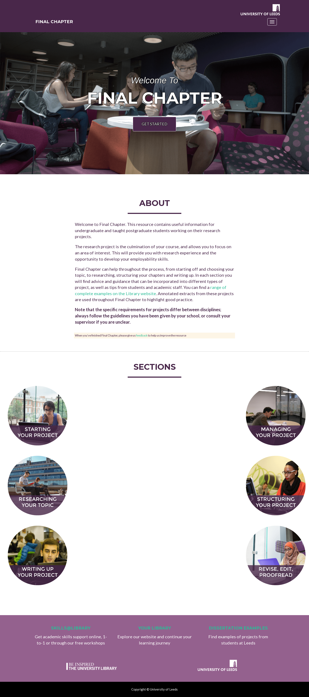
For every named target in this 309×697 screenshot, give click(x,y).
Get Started (154, 124)
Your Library (154, 628)
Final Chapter (56, 23)
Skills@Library (71, 628)
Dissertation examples (238, 628)
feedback (142, 335)
